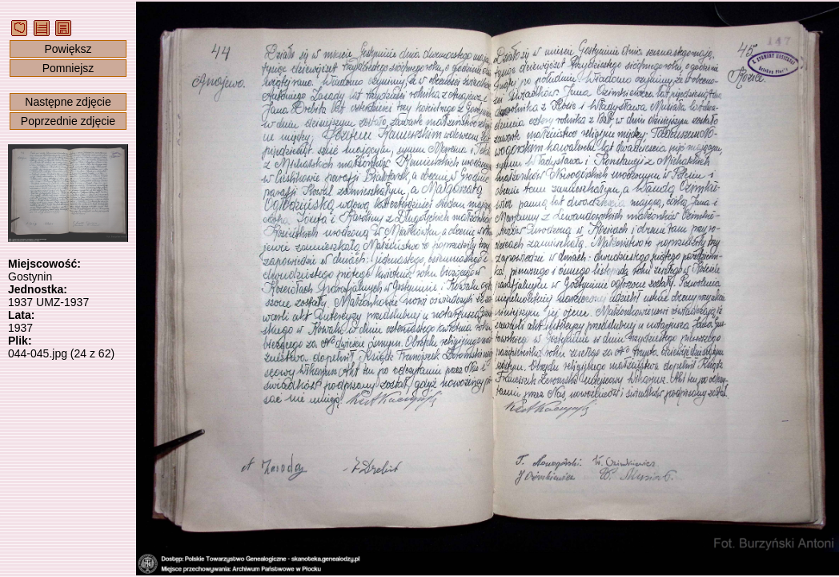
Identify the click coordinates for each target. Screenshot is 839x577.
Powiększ (67, 48)
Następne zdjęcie (67, 101)
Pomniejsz (68, 68)
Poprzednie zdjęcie (68, 121)
